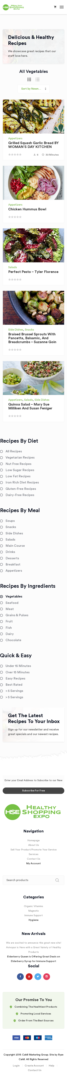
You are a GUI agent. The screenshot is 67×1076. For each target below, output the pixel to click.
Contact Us (33, 859)
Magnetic (33, 911)
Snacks (29, 329)
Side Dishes (15, 329)
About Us (33, 845)
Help (51, 1066)
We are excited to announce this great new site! (33, 943)
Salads (12, 267)
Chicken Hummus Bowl (27, 209)
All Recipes (14, 451)
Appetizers (15, 138)
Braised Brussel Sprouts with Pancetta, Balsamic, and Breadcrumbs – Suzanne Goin (32, 338)
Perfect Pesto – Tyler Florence (33, 272)
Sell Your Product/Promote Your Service (34, 849)
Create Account (34, 1066)
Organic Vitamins (33, 906)
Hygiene (33, 920)
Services (33, 854)
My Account (33, 863)
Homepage (33, 840)
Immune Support (33, 915)
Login (16, 1066)
